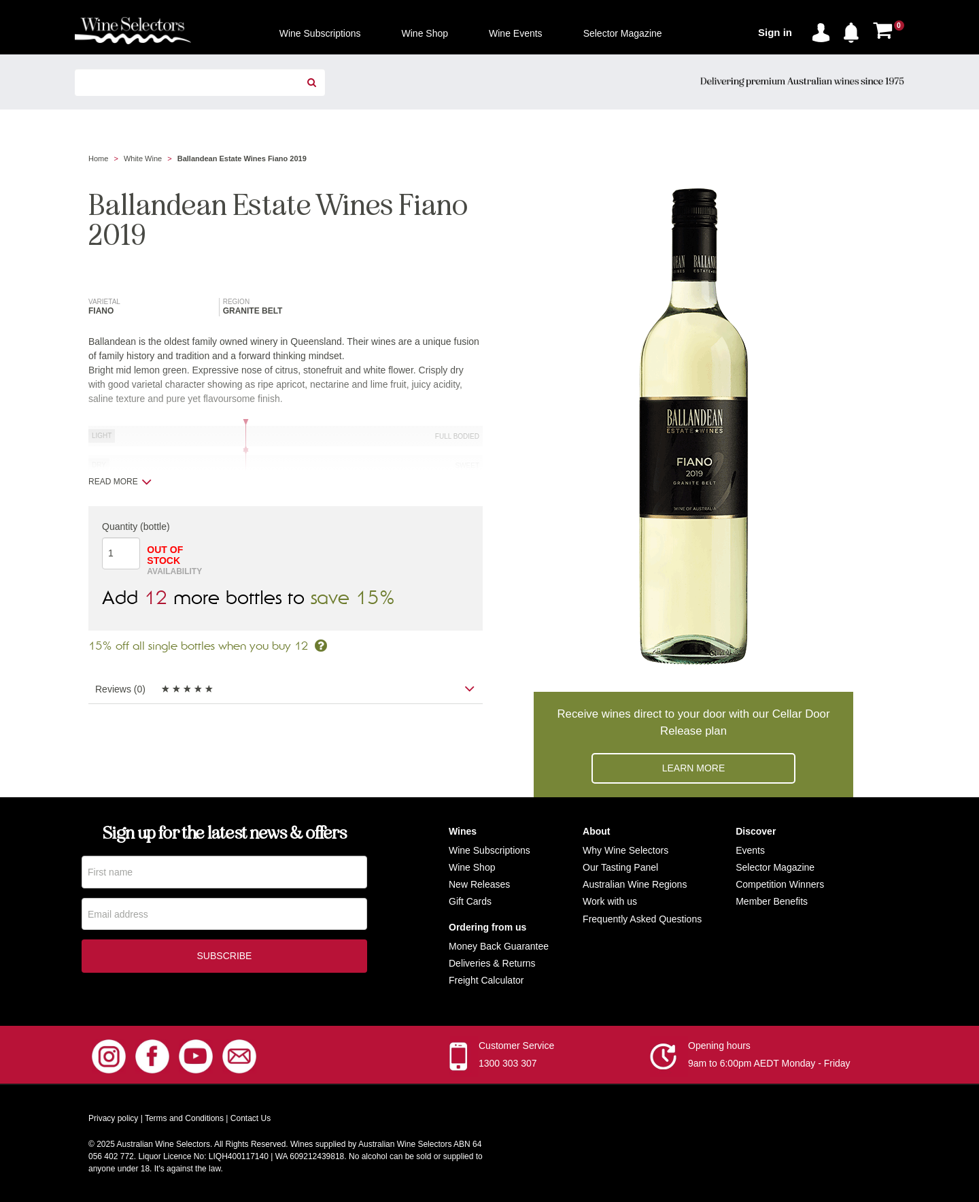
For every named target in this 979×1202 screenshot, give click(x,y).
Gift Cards (470, 901)
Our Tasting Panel (620, 867)
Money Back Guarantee (499, 946)
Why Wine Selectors (625, 850)
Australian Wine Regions (635, 884)
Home (98, 158)
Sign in (775, 32)
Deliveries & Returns (492, 963)
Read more (120, 482)
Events (750, 850)
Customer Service (516, 1045)
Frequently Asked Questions (642, 919)
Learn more (693, 768)
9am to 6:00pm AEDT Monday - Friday (769, 1063)
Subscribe (224, 957)
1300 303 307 (508, 1063)
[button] (854, 30)
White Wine (143, 158)
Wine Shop (472, 867)
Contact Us (250, 1118)
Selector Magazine (775, 867)
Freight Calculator (486, 980)
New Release (477, 884)
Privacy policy (113, 1118)
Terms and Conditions (184, 1118)
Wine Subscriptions (489, 850)
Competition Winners (780, 884)
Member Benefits (772, 901)
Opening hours (719, 1045)
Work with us (610, 901)
